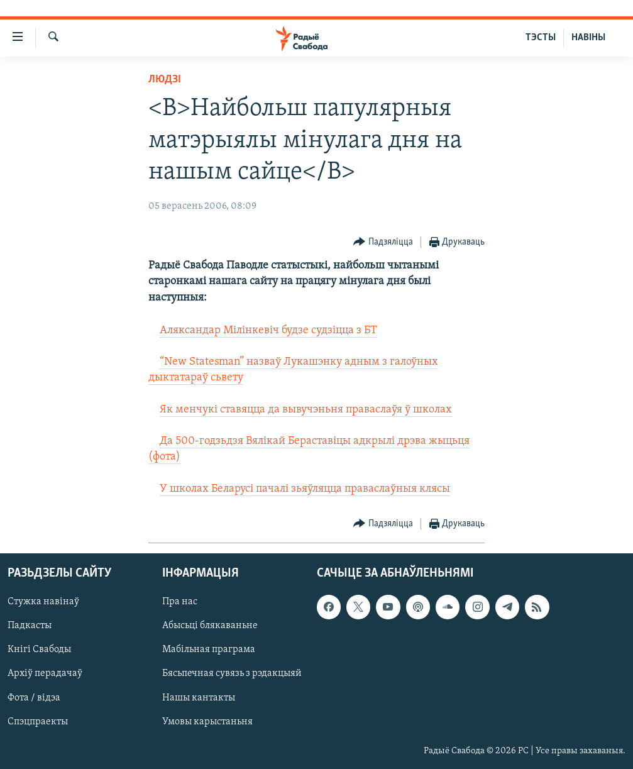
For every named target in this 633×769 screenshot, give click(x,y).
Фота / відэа (34, 698)
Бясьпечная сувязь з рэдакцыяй (232, 673)
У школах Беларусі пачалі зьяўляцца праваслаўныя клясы (305, 489)
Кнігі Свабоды (39, 650)
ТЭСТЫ (541, 38)
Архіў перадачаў (45, 673)
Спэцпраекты (38, 722)
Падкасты (30, 626)
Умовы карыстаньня (207, 722)
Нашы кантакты (198, 698)
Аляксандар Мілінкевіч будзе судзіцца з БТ (268, 330)
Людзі (164, 80)
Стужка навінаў (43, 602)
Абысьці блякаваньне (210, 626)
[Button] (383, 242)
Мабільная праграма (208, 650)
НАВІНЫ (588, 38)
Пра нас (179, 602)
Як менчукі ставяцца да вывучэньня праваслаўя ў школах (306, 410)
